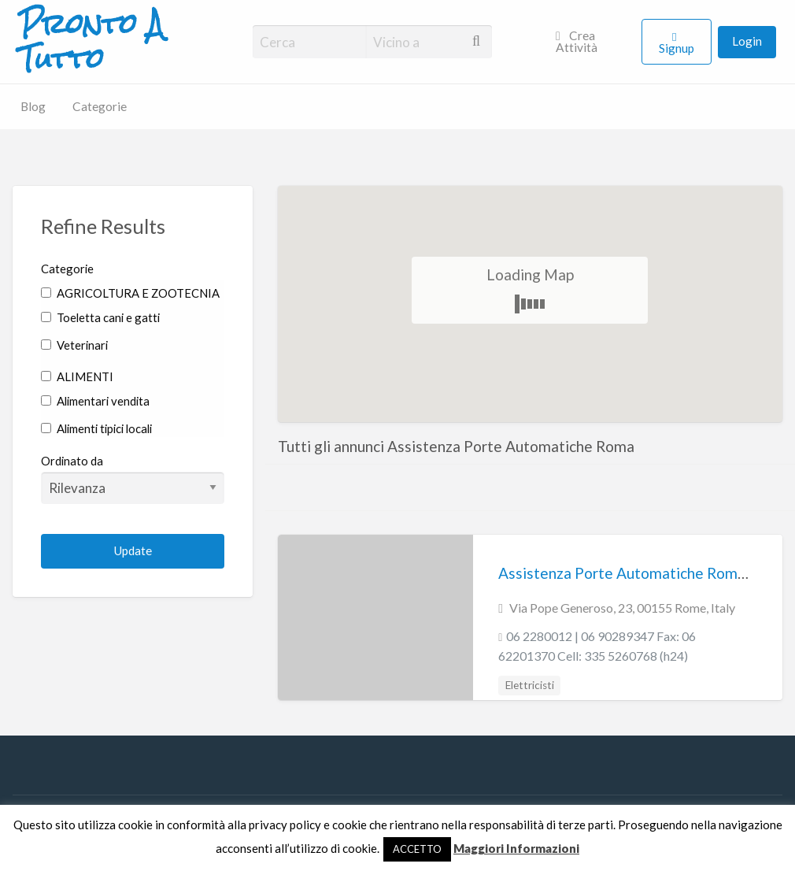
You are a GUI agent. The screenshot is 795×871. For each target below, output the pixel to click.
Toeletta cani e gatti (100, 317)
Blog (33, 106)
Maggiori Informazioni (516, 848)
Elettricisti (529, 685)
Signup (676, 48)
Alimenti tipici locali (96, 428)
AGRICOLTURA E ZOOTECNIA (130, 293)
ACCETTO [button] (417, 849)
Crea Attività (576, 41)
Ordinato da (132, 479)
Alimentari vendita (95, 401)
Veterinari (74, 345)
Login (747, 41)
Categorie (99, 106)
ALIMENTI (77, 376)
